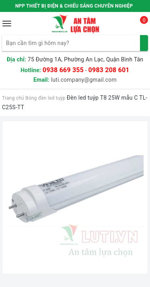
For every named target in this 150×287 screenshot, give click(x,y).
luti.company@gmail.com (83, 80)
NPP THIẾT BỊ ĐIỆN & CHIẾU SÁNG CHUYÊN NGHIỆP (74, 6)
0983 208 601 (109, 70)
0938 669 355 (63, 70)
